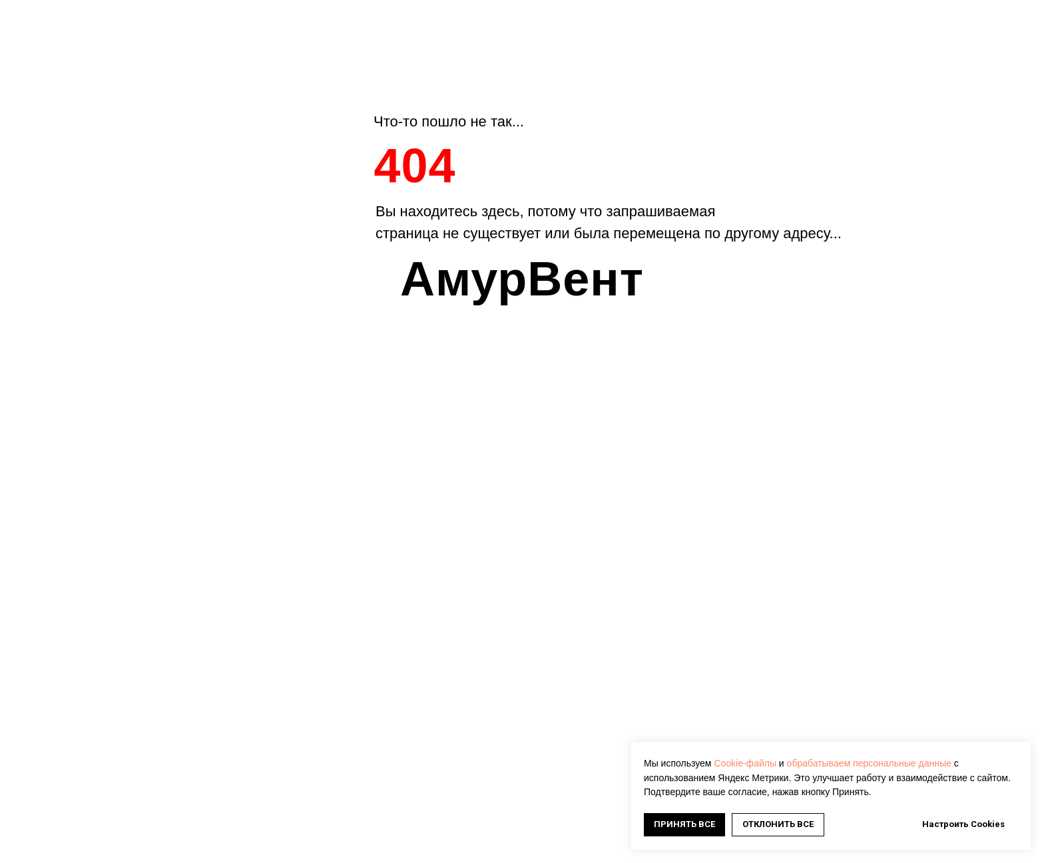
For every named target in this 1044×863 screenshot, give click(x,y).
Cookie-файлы (745, 763)
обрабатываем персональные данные (869, 763)
